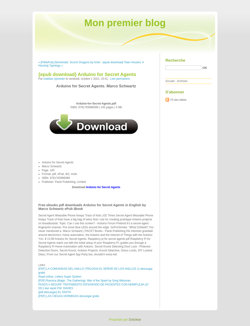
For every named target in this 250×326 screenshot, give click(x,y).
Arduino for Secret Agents (103, 187)
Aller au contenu (193, 3)
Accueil (169, 81)
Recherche (175, 60)
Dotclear (135, 319)
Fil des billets (178, 99)
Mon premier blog (125, 22)
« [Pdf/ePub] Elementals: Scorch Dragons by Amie (69, 62)
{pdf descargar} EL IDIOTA (54, 292)
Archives (182, 81)
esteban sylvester (54, 78)
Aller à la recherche (236, 3)
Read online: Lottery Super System (59, 276)
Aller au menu (213, 3)
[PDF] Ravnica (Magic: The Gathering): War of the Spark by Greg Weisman (84, 280)
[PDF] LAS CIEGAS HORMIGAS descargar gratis (68, 296)
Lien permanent (120, 78)
